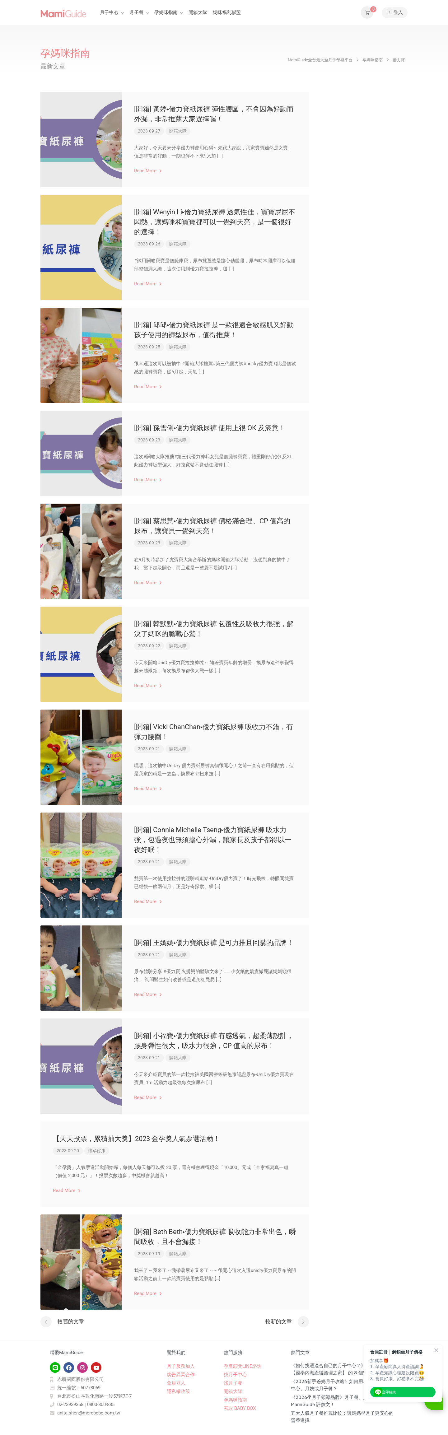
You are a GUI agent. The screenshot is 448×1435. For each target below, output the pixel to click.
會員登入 (176, 1383)
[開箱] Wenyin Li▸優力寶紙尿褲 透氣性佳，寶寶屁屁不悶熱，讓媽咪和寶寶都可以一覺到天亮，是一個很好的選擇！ (214, 222)
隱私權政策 (178, 1391)
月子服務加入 (181, 1366)
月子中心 (109, 12)
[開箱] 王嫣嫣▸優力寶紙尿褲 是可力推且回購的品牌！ (214, 943)
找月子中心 (235, 1374)
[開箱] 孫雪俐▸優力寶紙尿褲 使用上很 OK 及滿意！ (209, 428)
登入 (394, 12)
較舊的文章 (71, 1321)
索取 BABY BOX (240, 1408)
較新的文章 (278, 1321)
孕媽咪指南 (166, 12)
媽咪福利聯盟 (227, 12)
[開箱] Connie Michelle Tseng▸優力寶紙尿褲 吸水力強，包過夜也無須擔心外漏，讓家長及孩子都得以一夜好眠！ (213, 840)
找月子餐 (233, 1383)
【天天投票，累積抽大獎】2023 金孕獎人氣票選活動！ (136, 1139)
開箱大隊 (198, 12)
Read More (148, 171)
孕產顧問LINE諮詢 (243, 1366)
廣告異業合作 (181, 1374)
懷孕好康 (96, 1150)
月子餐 (136, 12)
